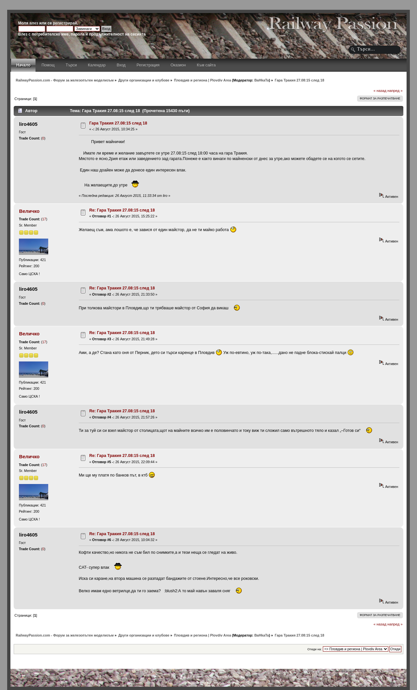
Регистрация (148, 65)
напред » (395, 91)
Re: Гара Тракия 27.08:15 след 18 (122, 210)
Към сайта (206, 65)
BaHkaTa (261, 80)
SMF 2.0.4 (187, 676)
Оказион (178, 65)
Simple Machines (229, 676)
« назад (379, 91)
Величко (29, 211)
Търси (71, 65)
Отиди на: (315, 649)
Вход (121, 65)
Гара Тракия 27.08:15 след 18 (118, 123)
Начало (23, 65)
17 (44, 219)
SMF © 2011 (206, 676)
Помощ (47, 65)
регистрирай (65, 23)
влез (33, 23)
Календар (97, 65)
